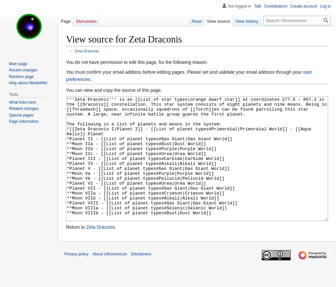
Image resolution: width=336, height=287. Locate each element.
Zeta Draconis (87, 51)
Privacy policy (76, 278)
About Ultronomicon (109, 278)
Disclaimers (141, 278)
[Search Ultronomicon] (297, 20)
